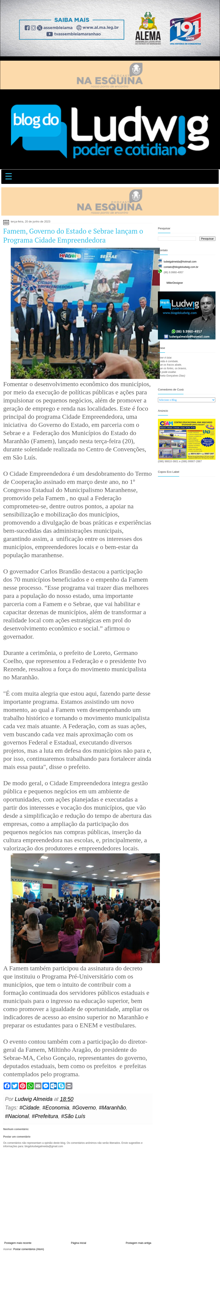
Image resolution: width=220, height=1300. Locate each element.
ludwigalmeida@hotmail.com (180, 261)
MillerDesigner (175, 282)
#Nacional (17, 1116)
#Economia (55, 1108)
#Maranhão (112, 1108)
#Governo (84, 1108)
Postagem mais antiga (138, 1242)
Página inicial (78, 1242)
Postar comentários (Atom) (28, 1249)
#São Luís (73, 1116)
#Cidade (29, 1108)
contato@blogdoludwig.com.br (181, 267)
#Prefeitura (45, 1116)
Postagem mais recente (17, 1242)
